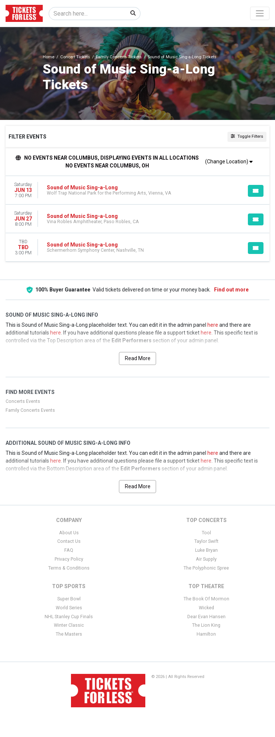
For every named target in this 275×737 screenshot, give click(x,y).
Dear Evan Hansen (206, 616)
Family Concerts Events (30, 410)
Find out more (231, 290)
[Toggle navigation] (259, 13)
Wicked (206, 607)
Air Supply (206, 559)
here (212, 325)
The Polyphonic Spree (206, 568)
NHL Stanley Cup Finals (69, 616)
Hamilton (206, 634)
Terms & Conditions (69, 568)
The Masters (69, 634)
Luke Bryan (206, 550)
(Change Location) (229, 161)
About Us (69, 532)
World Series (69, 607)
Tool (206, 532)
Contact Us (69, 541)
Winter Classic (69, 625)
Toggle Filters (247, 136)
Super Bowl (69, 598)
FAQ (68, 550)
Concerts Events (23, 401)
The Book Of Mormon (206, 598)
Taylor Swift (206, 541)
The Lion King (206, 625)
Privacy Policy (69, 559)
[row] (137, 190)
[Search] (87, 13)
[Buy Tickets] (255, 191)
